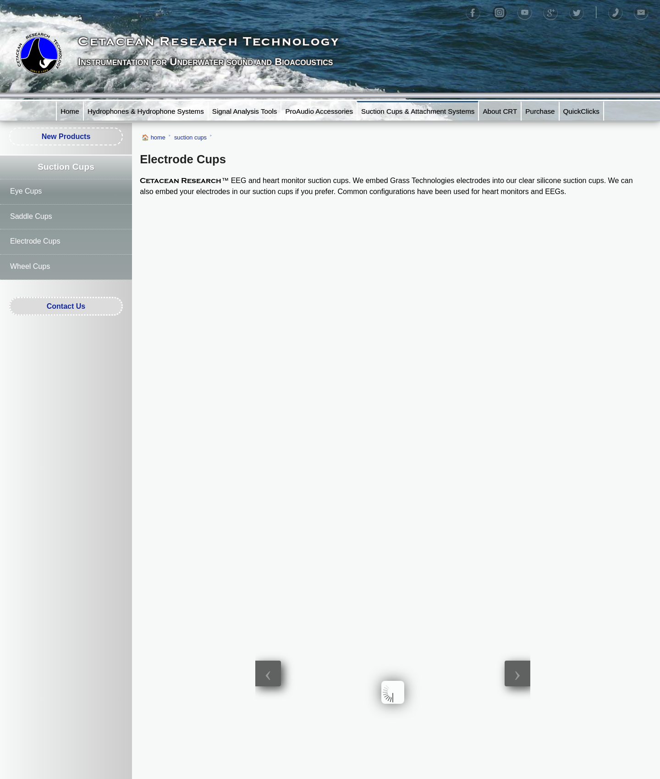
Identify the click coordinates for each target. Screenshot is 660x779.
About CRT (500, 111)
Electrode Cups (35, 241)
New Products (66, 136)
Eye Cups (26, 191)
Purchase (540, 111)
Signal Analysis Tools (244, 111)
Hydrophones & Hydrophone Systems (146, 111)
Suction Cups (66, 167)
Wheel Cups (30, 266)
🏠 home (153, 137)
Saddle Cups (31, 216)
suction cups (190, 137)
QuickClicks (581, 111)
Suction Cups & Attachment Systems (417, 111)
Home (69, 111)
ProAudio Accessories (319, 111)
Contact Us (66, 306)
